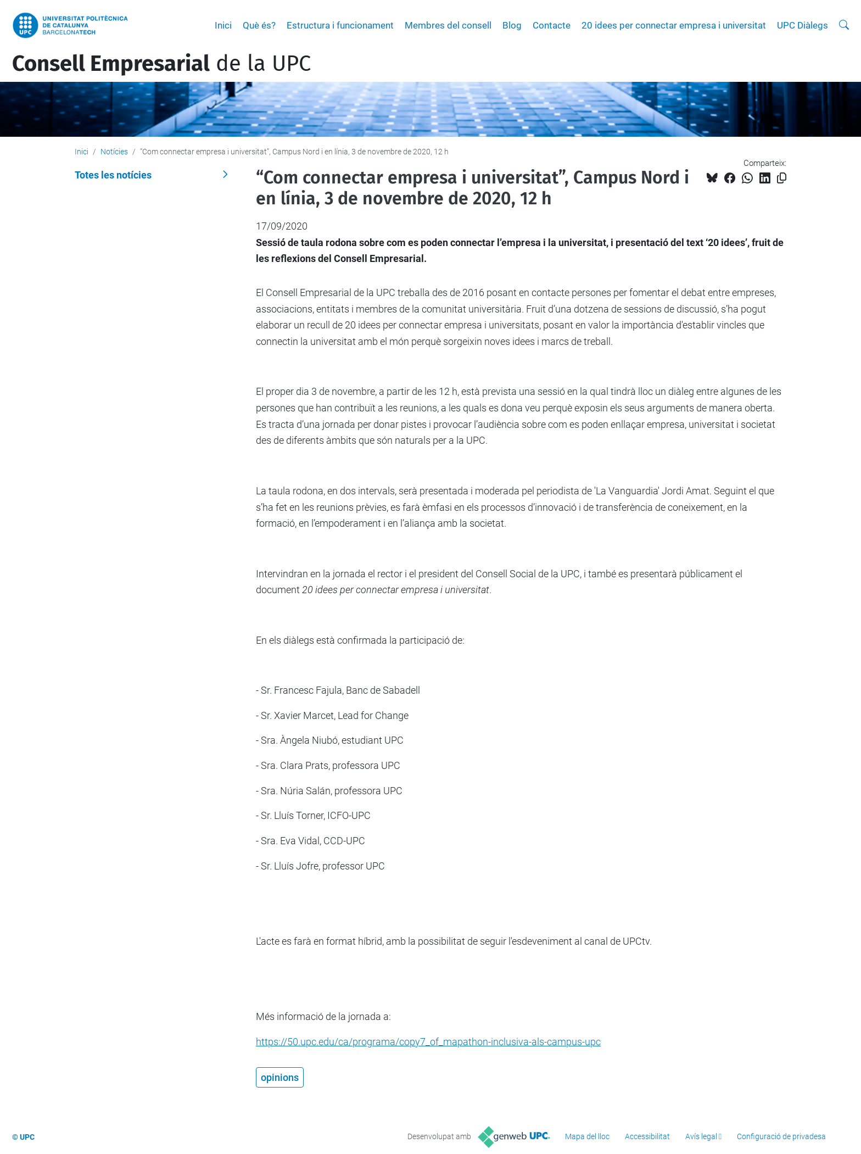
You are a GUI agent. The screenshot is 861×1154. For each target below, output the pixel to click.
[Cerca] (844, 25)
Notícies (114, 151)
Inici (223, 25)
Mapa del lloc (587, 1136)
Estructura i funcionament (340, 25)
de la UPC (161, 64)
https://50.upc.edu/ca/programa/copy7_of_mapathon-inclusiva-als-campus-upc (428, 1041)
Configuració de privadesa (781, 1136)
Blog (512, 25)
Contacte (552, 25)
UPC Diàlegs (802, 25)
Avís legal (701, 1136)
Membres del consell (448, 25)
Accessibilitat (647, 1136)
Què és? (259, 25)
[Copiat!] (781, 178)
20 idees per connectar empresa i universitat (674, 25)
